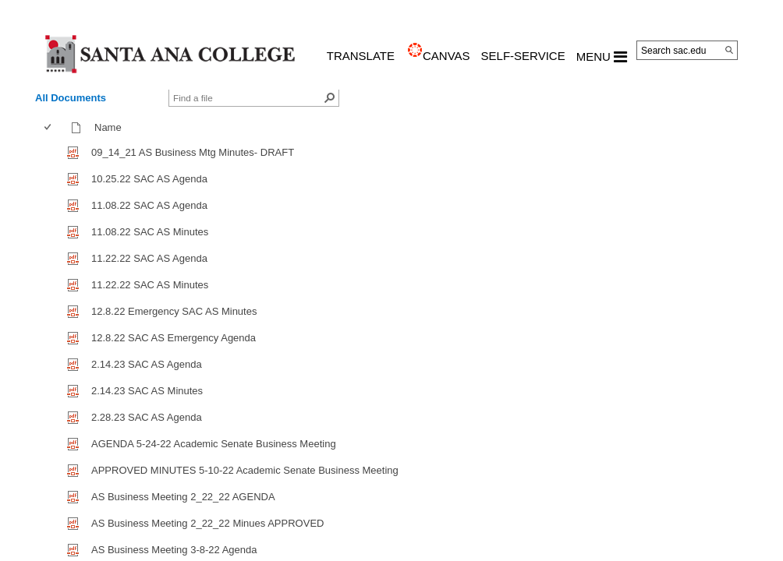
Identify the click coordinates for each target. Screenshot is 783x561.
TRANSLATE (361, 55)
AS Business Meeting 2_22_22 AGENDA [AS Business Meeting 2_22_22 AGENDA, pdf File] (183, 497)
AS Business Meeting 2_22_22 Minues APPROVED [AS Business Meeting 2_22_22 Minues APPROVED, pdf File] (207, 523)
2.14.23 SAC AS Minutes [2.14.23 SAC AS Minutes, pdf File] (147, 391)
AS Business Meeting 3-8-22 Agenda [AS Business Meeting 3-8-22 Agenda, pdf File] (174, 550)
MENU (601, 57)
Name (111, 127)
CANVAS (446, 55)
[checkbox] (47, 127)
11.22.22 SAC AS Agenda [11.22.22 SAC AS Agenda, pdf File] (149, 258)
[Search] (729, 50)
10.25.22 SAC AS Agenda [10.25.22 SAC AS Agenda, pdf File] (149, 179)
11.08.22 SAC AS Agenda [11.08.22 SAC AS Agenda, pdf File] (149, 205)
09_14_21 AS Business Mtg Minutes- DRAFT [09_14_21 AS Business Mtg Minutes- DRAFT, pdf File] (192, 152)
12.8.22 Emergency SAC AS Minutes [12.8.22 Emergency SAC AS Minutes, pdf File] (174, 311)
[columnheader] (51, 128)
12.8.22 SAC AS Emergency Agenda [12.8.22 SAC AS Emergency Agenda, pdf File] (173, 338)
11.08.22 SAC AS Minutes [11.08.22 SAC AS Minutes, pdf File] (149, 232)
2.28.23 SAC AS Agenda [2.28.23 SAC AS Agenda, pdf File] (146, 417)
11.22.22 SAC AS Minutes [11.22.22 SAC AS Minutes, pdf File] (149, 285)
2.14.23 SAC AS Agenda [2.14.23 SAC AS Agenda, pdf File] (146, 364)
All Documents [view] (70, 98)
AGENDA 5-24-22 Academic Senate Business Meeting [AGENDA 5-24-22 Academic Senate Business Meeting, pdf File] (213, 444)
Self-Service (523, 55)
